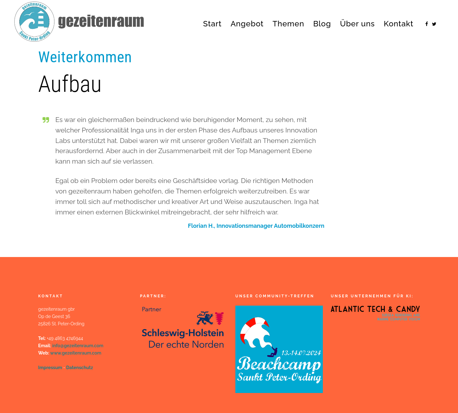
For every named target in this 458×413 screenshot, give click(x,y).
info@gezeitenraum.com (77, 345)
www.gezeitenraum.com (75, 352)
